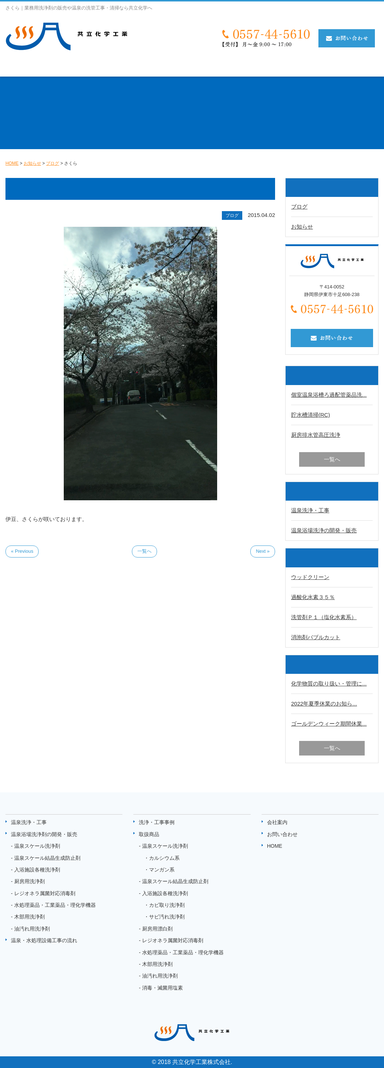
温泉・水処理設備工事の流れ (164, 66)
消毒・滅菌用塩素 (162, 988)
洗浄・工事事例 (232, 66)
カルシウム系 (164, 858)
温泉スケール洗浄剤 (37, 846)
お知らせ (365, 66)
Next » (263, 551)
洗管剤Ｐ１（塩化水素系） (324, 617)
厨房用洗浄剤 (29, 881)
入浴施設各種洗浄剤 (37, 870)
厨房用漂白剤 (157, 929)
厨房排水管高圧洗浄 (315, 435)
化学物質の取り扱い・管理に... (329, 683)
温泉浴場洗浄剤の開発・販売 (44, 834)
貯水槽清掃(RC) (310, 415)
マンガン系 (162, 870)
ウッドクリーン (310, 577)
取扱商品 (275, 66)
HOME (274, 846)
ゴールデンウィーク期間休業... (329, 724)
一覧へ (144, 551)
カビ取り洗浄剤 (167, 905)
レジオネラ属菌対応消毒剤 (44, 893)
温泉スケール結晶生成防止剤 (47, 858)
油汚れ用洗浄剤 (32, 929)
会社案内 (277, 822)
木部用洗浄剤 (29, 917)
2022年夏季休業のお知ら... (324, 703)
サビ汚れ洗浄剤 (167, 917)
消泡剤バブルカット (315, 637)
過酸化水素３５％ (313, 597)
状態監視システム (320, 66)
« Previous (22, 551)
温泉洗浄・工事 (27, 66)
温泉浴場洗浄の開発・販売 (324, 530)
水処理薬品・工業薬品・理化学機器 (55, 905)
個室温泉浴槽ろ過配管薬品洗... (329, 395)
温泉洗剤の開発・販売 (87, 66)
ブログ (299, 206)
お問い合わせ (282, 834)
